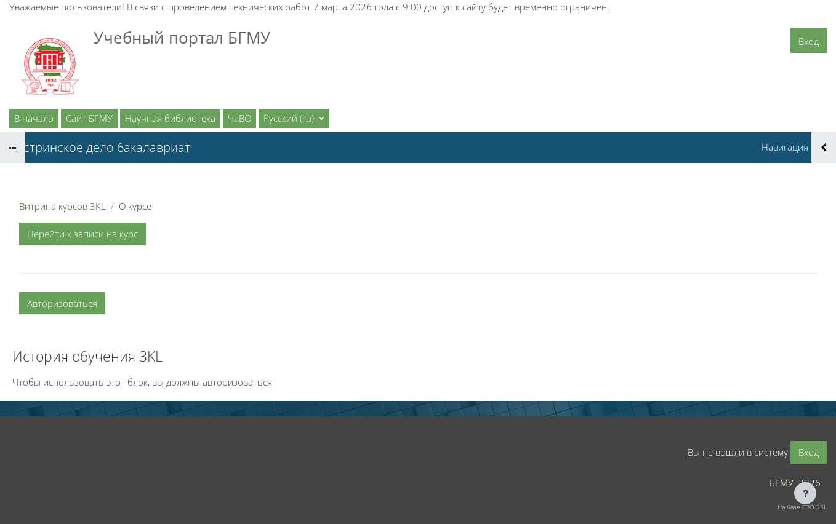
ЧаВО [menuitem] (239, 118)
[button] (294, 118)
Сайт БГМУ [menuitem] (89, 118)
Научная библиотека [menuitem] (170, 118)
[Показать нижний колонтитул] (805, 493)
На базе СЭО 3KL (802, 506)
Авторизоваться (62, 303)
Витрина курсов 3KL (62, 206)
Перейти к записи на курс (82, 234)
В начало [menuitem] (34, 118)
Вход (808, 41)
